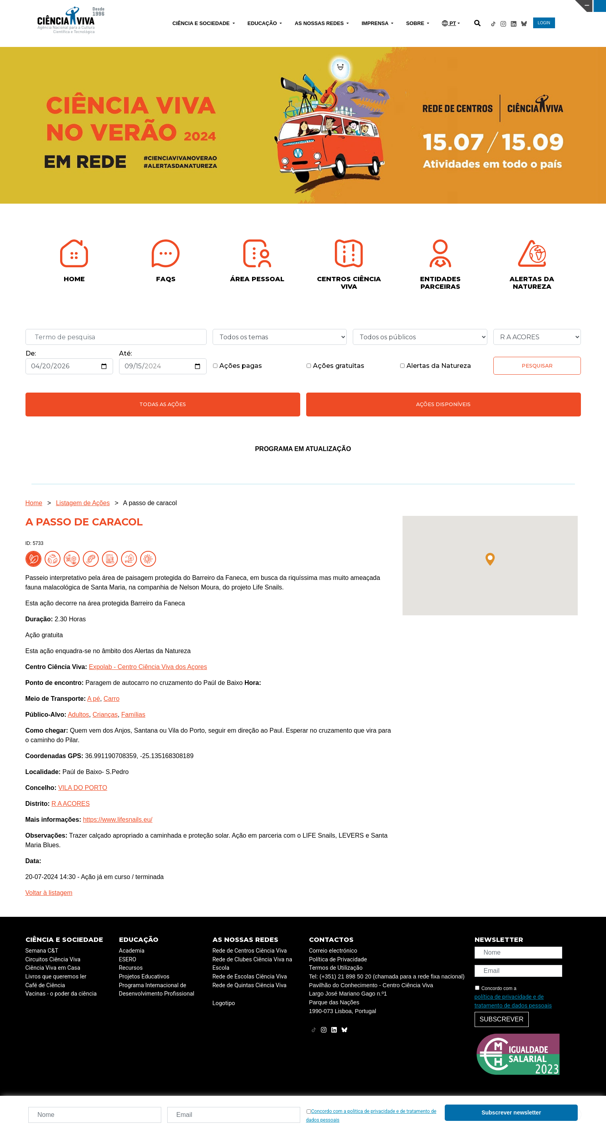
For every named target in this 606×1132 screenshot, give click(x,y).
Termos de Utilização (336, 968)
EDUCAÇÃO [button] (263, 23)
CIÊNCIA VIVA (403, 6)
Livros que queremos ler (55, 976)
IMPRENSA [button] (376, 23)
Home (34, 503)
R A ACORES (70, 803)
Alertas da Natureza (435, 366)
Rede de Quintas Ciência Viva (250, 985)
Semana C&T (42, 950)
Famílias (133, 714)
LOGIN (544, 23)
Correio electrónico (333, 950)
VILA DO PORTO (82, 787)
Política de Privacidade (338, 959)
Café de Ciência (45, 985)
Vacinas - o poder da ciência (61, 993)
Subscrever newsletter (511, 1112)
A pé (93, 698)
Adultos (78, 714)
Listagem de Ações (82, 503)
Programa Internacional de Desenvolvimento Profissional (157, 990)
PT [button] (449, 23)
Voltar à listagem (48, 892)
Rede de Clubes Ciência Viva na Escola (252, 964)
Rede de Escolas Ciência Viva (250, 976)
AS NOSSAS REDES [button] (320, 23)
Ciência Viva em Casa (52, 968)
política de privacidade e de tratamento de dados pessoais (513, 1001)
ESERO (128, 959)
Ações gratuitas (335, 366)
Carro (111, 698)
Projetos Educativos (144, 976)
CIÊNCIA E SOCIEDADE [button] (201, 23)
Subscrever (502, 1019)
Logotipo (224, 1003)
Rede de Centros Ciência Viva (250, 950)
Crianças (104, 714)
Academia (132, 950)
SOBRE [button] (416, 23)
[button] (490, 559)
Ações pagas (237, 366)
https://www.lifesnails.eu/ (117, 819)
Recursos (131, 968)
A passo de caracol (150, 503)
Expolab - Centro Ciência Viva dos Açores (148, 666)
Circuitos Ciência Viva (53, 959)
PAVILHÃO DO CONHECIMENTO (268, 5)
